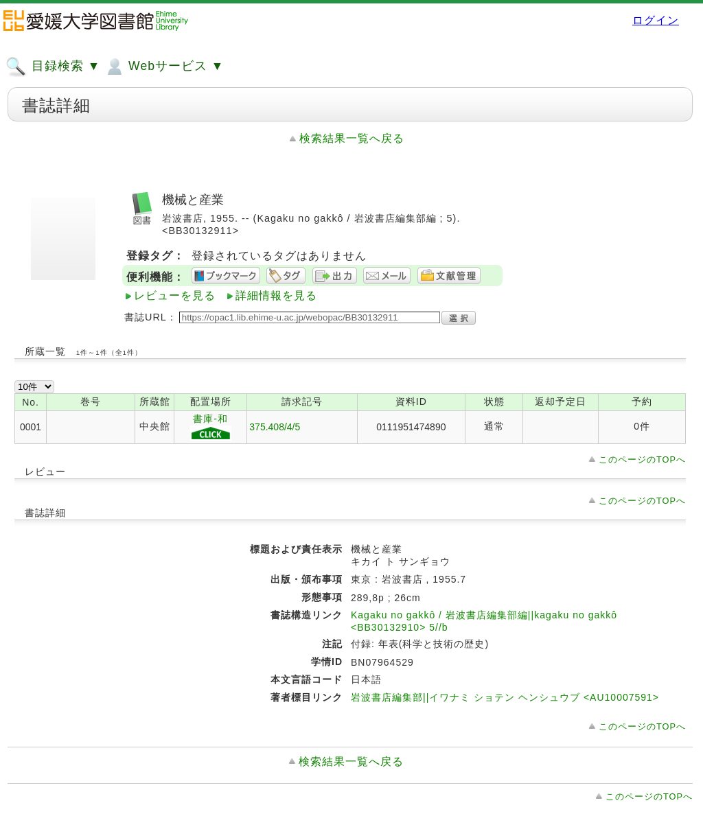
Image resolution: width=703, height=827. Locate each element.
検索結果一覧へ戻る (351, 138)
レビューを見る (175, 295)
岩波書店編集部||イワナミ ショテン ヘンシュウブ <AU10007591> (505, 697)
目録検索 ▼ (52, 66)
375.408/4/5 (274, 426)
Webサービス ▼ (164, 66)
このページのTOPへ (642, 459)
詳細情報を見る (276, 295)
